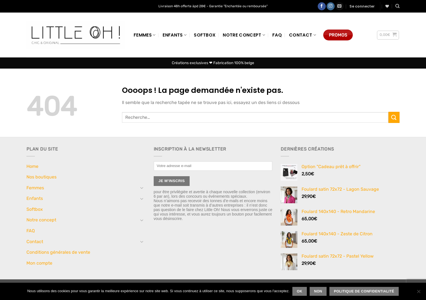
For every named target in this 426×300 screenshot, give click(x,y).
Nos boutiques (41, 177)
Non (318, 291)
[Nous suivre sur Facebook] (322, 6)
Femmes (144, 35)
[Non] (418, 293)
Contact (302, 35)
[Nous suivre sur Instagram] (331, 6)
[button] (362, 6)
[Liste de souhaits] (387, 6)
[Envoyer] (394, 117)
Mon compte (39, 263)
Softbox (205, 35)
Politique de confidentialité (364, 291)
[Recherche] (397, 6)
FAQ (277, 35)
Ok (299, 291)
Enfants (175, 35)
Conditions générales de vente (58, 252)
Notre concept (244, 35)
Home (32, 166)
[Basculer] (142, 187)
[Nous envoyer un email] (340, 6)
